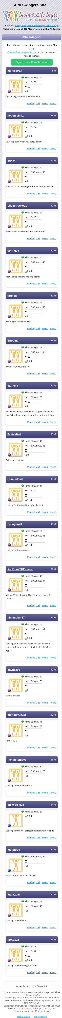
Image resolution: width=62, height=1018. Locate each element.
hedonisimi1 (15, 115)
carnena (12, 385)
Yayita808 (13, 669)
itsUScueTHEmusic (20, 569)
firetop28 (13, 939)
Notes (45, 103)
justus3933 (14, 70)
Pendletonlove (16, 759)
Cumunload (15, 479)
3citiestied (14, 434)
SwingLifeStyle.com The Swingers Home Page (37, 25)
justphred (13, 849)
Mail (38, 103)
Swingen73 (14, 524)
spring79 (13, 250)
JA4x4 (11, 160)
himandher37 (16, 617)
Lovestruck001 (17, 205)
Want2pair (14, 894)
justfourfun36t (16, 714)
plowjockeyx (15, 804)
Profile (30, 103)
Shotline (12, 340)
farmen (12, 295)
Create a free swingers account (22, 52)
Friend (53, 103)
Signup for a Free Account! (31, 62)
